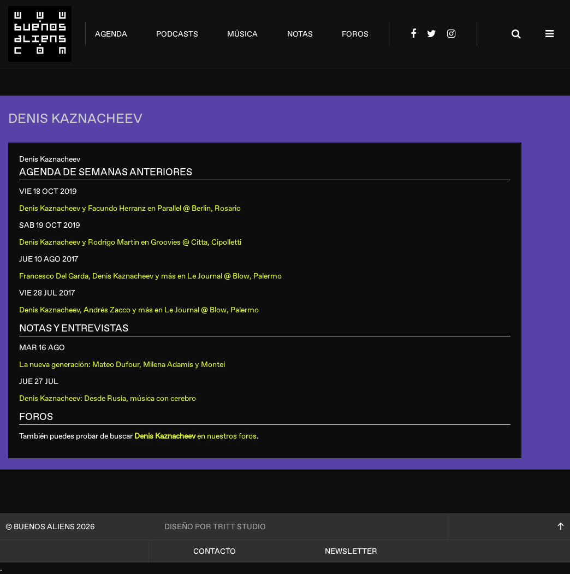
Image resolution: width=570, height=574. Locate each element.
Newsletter (351, 551)
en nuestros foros (195, 436)
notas (300, 34)
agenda (111, 34)
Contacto (214, 551)
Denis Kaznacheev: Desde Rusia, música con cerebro (107, 398)
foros (355, 34)
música (242, 34)
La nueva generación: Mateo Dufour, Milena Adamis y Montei (122, 364)
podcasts (177, 34)
